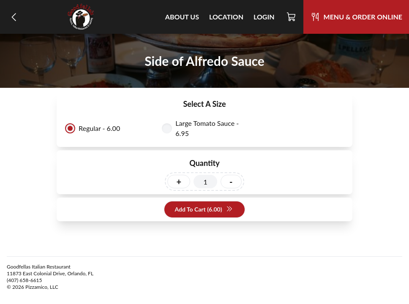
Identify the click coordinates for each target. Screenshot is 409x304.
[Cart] (291, 17)
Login (264, 17)
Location (226, 17)
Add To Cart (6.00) (203, 209)
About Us (182, 17)
